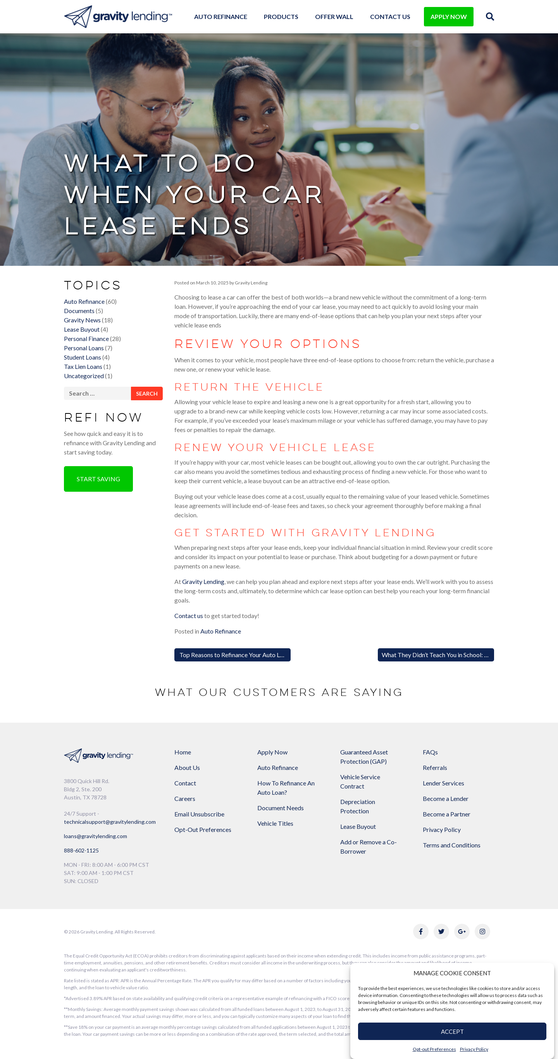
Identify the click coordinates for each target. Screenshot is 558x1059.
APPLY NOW (449, 16)
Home (182, 752)
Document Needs (280, 807)
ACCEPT (452, 1031)
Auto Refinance (220, 16)
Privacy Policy (474, 1049)
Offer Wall (334, 16)
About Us (187, 767)
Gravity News (82, 320)
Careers (184, 798)
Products (281, 16)
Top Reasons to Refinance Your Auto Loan (233, 654)
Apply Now (272, 752)
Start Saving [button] (98, 478)
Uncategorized (84, 375)
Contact (185, 783)
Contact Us (390, 16)
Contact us (188, 615)
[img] (490, 16)
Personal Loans (84, 347)
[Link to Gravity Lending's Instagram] (482, 931)
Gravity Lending (250, 283)
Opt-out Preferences (434, 1049)
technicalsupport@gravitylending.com (110, 821)
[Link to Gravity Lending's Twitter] (441, 931)
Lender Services (443, 783)
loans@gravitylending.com (95, 836)
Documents (79, 310)
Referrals (435, 767)
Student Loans (82, 357)
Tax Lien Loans (83, 366)
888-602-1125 (81, 850)
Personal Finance (86, 338)
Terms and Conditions (451, 845)
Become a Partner (446, 814)
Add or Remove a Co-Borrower (368, 846)
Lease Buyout (82, 329)
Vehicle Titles (275, 823)
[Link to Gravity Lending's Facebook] (421, 931)
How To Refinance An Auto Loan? (286, 787)
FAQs (430, 752)
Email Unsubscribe (199, 814)
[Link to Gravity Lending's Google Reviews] (462, 931)
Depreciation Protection (357, 806)
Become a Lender (445, 798)
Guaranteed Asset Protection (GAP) (364, 756)
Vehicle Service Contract (360, 781)
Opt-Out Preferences (202, 829)
